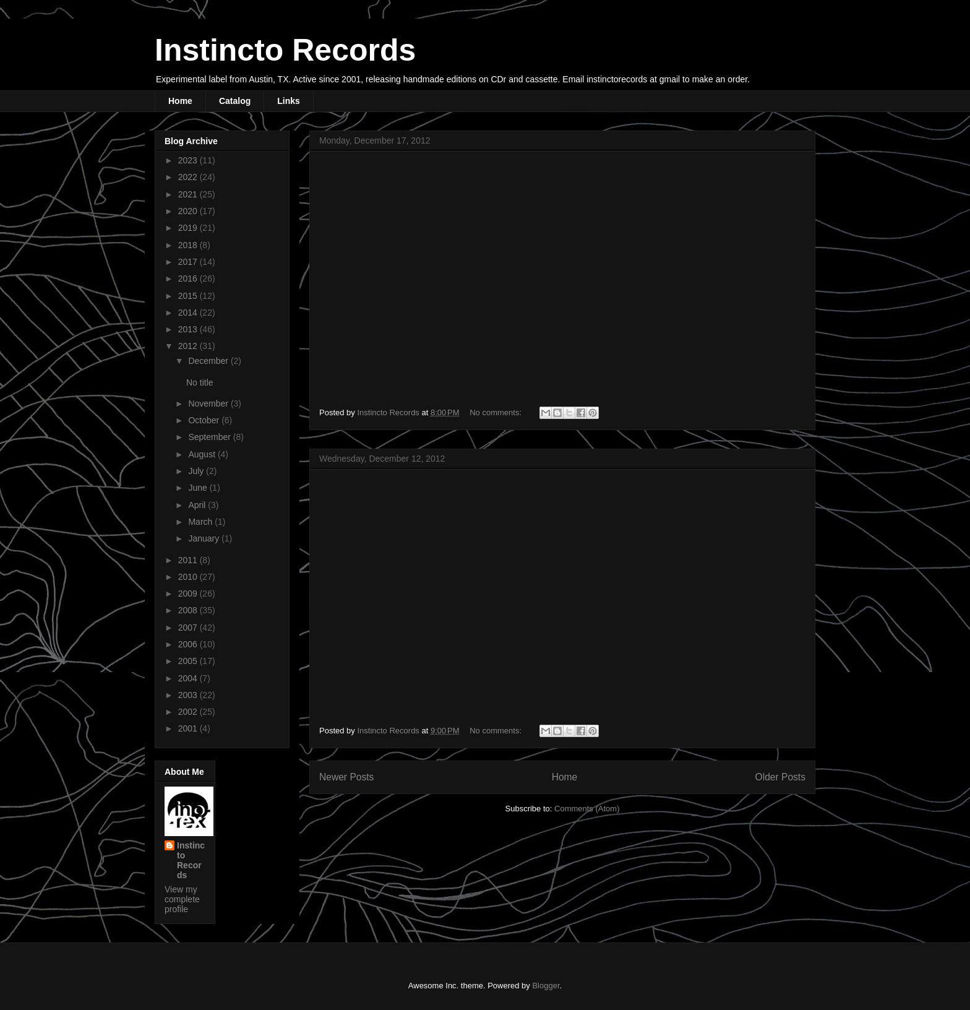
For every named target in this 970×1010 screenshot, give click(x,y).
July (197, 471)
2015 (189, 296)
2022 (189, 177)
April (198, 505)
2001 (189, 728)
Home (180, 101)
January (204, 538)
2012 (189, 346)
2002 (189, 712)
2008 (189, 610)
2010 (189, 577)
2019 (189, 228)
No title (199, 382)
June (198, 488)
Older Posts (780, 777)
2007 (189, 627)
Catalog (235, 101)
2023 (189, 160)
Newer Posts (346, 777)
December (209, 361)
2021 (189, 194)
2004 (189, 678)
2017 (189, 262)
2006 (189, 644)
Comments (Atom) (586, 808)
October (204, 420)
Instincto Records (285, 50)
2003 (189, 695)
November (209, 403)
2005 (189, 661)
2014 (189, 312)
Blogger (545, 985)
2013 (189, 329)
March (201, 522)
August (202, 454)
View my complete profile (182, 899)
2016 (189, 278)
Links (288, 101)
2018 (189, 245)
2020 (189, 211)
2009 (189, 593)
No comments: (496, 412)
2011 (189, 560)
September (210, 437)
